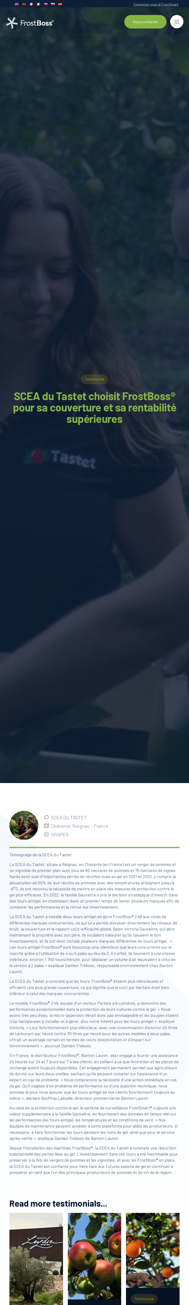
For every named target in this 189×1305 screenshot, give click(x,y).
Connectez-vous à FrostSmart (155, 4)
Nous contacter (145, 21)
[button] (176, 21)
